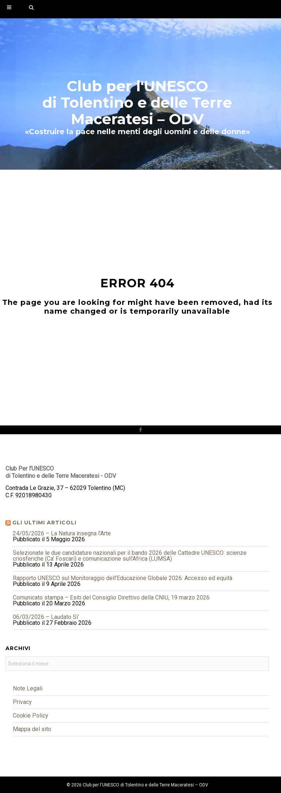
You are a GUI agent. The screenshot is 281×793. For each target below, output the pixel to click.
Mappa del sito (32, 729)
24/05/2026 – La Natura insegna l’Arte (62, 533)
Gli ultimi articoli (44, 522)
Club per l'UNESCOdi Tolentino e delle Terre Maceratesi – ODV (137, 102)
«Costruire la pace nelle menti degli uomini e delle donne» (137, 131)
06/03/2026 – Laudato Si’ (46, 616)
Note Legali (27, 688)
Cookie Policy (30, 715)
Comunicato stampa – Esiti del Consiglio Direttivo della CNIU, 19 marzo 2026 (111, 597)
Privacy (22, 701)
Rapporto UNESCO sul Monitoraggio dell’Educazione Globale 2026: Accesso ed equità (122, 578)
